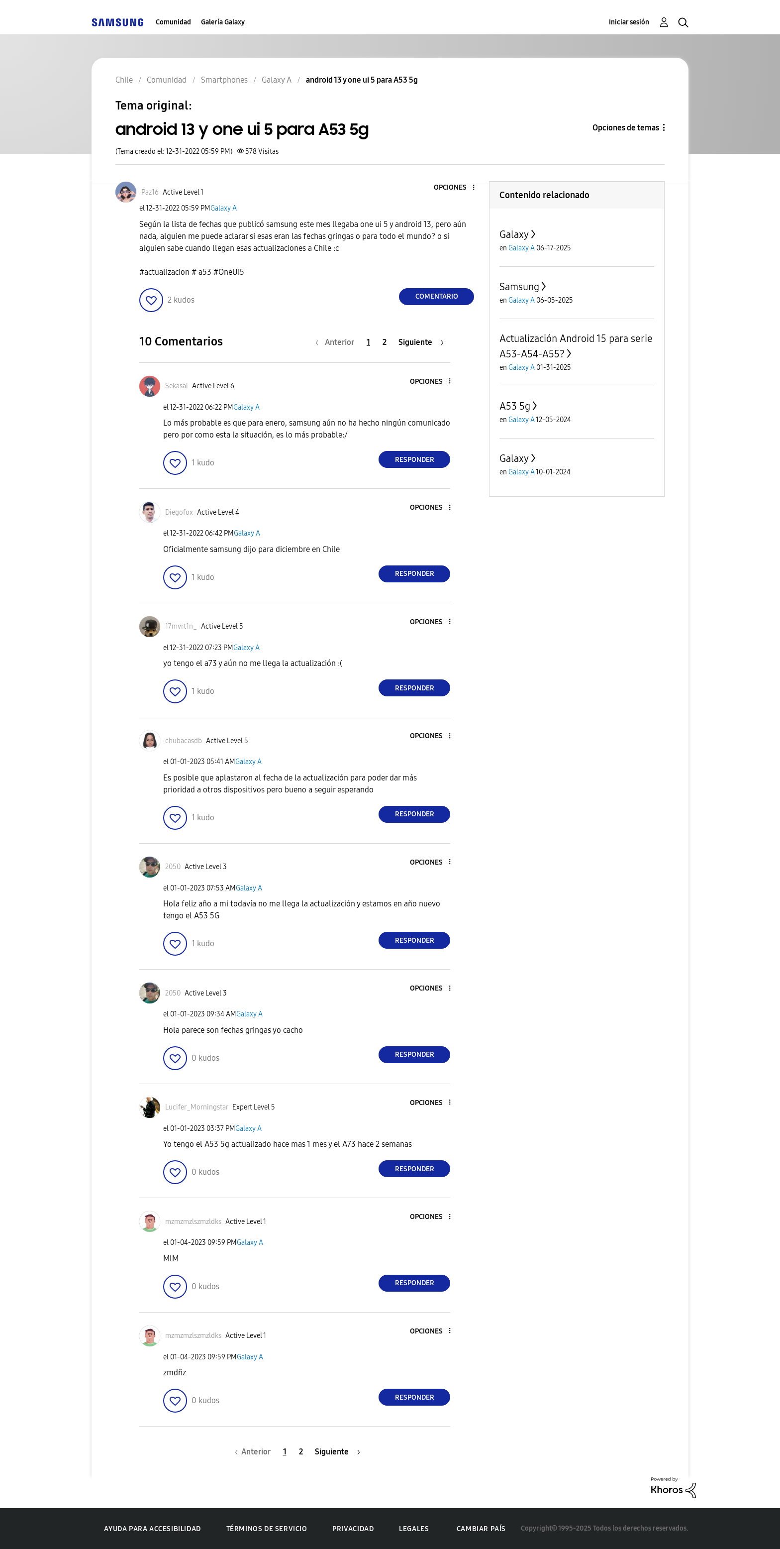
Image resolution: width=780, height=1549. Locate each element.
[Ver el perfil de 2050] (173, 867)
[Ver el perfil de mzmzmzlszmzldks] (193, 1221)
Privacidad (353, 1529)
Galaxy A (223, 208)
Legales (414, 1529)
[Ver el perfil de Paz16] (150, 192)
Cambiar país (481, 1529)
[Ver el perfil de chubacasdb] (183, 741)
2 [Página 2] (385, 342)
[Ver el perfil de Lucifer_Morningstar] (196, 1107)
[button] (457, 188)
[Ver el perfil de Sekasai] (176, 386)
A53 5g (514, 406)
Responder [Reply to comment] (414, 459)
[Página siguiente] (421, 342)
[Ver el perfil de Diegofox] (179, 512)
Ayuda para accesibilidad (152, 1529)
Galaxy (514, 234)
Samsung (519, 287)
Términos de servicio (266, 1529)
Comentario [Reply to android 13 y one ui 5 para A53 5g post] (436, 296)
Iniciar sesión (629, 22)
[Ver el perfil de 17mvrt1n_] (181, 626)
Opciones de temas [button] (625, 127)
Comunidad (173, 22)
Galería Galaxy (223, 22)
